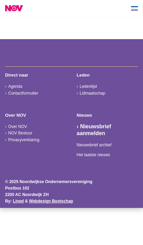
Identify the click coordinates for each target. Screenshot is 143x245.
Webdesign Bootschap (51, 201)
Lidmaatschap (92, 93)
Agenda (15, 86)
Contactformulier (23, 93)
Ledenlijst (88, 86)
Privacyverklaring (23, 139)
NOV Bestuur (20, 133)
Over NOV (17, 126)
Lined (18, 201)
